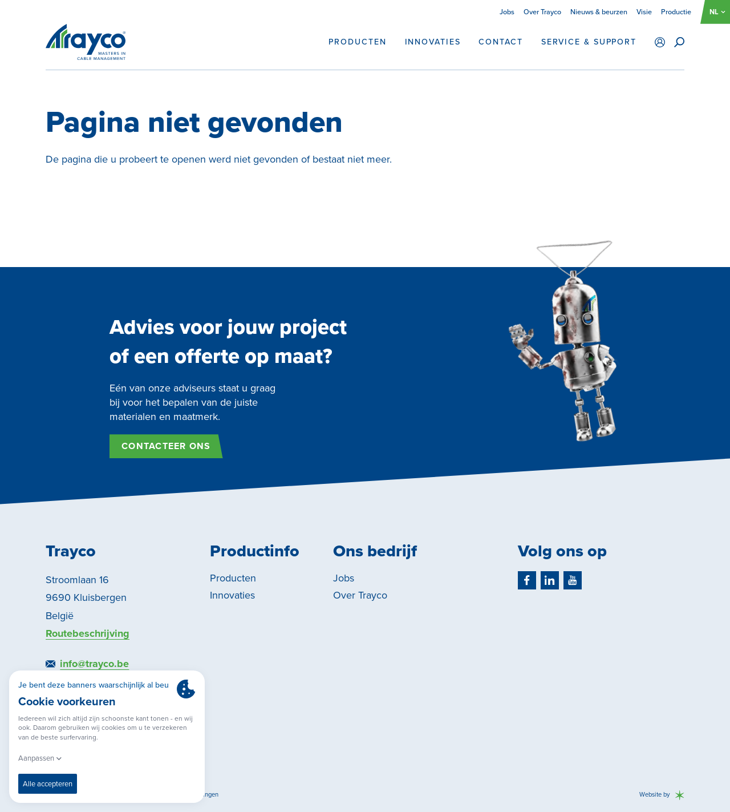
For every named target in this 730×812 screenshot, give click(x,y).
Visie (644, 11)
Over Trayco (542, 11)
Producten (357, 42)
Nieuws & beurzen (598, 11)
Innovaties (433, 42)
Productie (676, 11)
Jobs (507, 11)
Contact (500, 42)
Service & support (588, 42)
